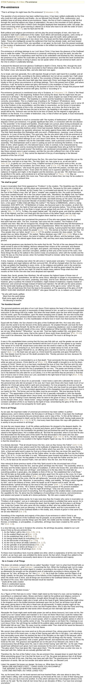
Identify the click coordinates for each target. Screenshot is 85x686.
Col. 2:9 (22, 512)
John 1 (5, 567)
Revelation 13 (21, 37)
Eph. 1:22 (32, 534)
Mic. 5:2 (12, 211)
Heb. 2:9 (39, 538)
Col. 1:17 (41, 543)
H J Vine (20, 2)
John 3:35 (31, 532)
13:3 (37, 532)
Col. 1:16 (11, 190)
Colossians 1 (15, 567)
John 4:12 (35, 232)
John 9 (20, 153)
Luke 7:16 (43, 230)
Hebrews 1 (29, 567)
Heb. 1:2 (32, 536)
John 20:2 (68, 400)
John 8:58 (67, 234)
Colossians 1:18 (51, 12)
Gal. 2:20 (11, 389)
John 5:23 (77, 445)
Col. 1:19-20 (26, 420)
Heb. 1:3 (58, 485)
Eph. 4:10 (36, 549)
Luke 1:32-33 (69, 216)
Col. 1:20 (33, 541)
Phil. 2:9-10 (76, 333)
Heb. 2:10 (37, 476)
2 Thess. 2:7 (7, 47)
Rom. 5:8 (42, 362)
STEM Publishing (8, 2)
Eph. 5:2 (11, 352)
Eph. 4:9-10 (59, 437)
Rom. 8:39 (77, 375)
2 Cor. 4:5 (56, 166)
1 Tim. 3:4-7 (17, 29)
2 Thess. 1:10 (62, 174)
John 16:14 (5, 164)
